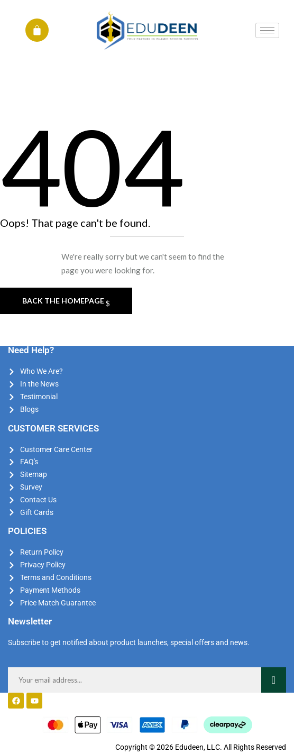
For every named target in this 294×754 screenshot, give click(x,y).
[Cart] (37, 30)
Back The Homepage (64, 300)
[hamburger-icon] (267, 30)
